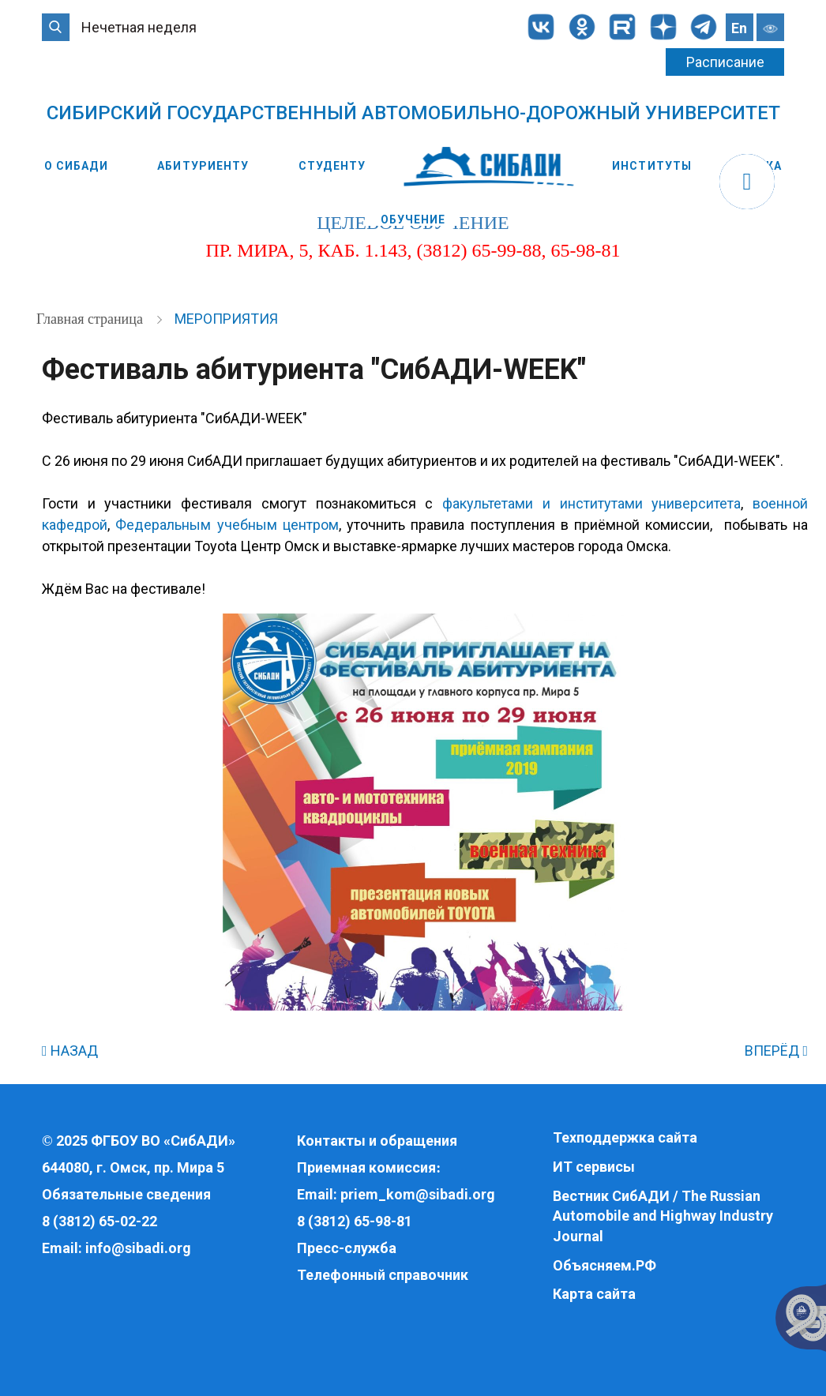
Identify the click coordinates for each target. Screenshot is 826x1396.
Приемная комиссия (366, 1167)
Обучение (413, 219)
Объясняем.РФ (604, 1265)
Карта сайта (594, 1293)
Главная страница (91, 319)
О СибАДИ (76, 165)
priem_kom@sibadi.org (417, 1194)
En (739, 28)
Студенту (332, 165)
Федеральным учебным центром (227, 524)
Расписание (725, 62)
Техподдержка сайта (625, 1137)
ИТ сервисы (594, 1166)
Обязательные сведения (126, 1194)
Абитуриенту (203, 165)
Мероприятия (226, 318)
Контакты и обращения (377, 1140)
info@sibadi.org (138, 1248)
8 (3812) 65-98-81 (354, 1221)
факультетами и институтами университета (591, 503)
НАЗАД (70, 1050)
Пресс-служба (346, 1248)
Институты (652, 165)
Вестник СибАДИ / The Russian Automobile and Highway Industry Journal (663, 1216)
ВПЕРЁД (776, 1050)
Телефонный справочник (382, 1275)
